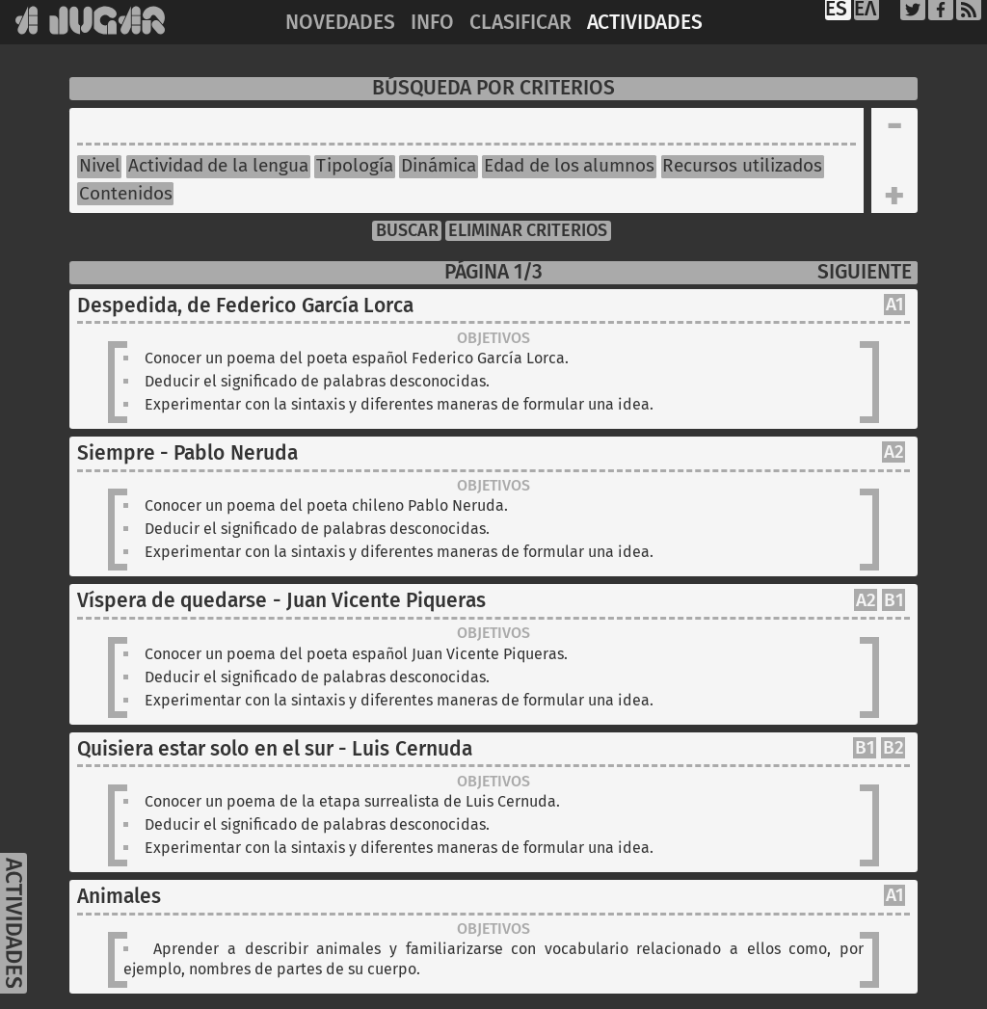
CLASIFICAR (520, 23)
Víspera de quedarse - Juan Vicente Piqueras (281, 601)
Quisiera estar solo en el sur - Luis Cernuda (274, 749)
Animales (119, 897)
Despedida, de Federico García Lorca (245, 306)
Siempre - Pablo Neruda (187, 453)
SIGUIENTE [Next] (864, 272)
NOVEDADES (340, 23)
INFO (432, 23)
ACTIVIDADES (645, 23)
